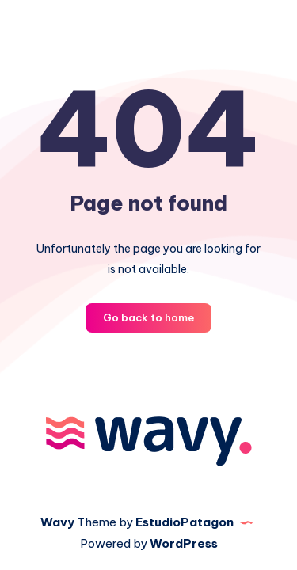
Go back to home (148, 317)
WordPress (184, 543)
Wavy (57, 522)
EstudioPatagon (184, 522)
